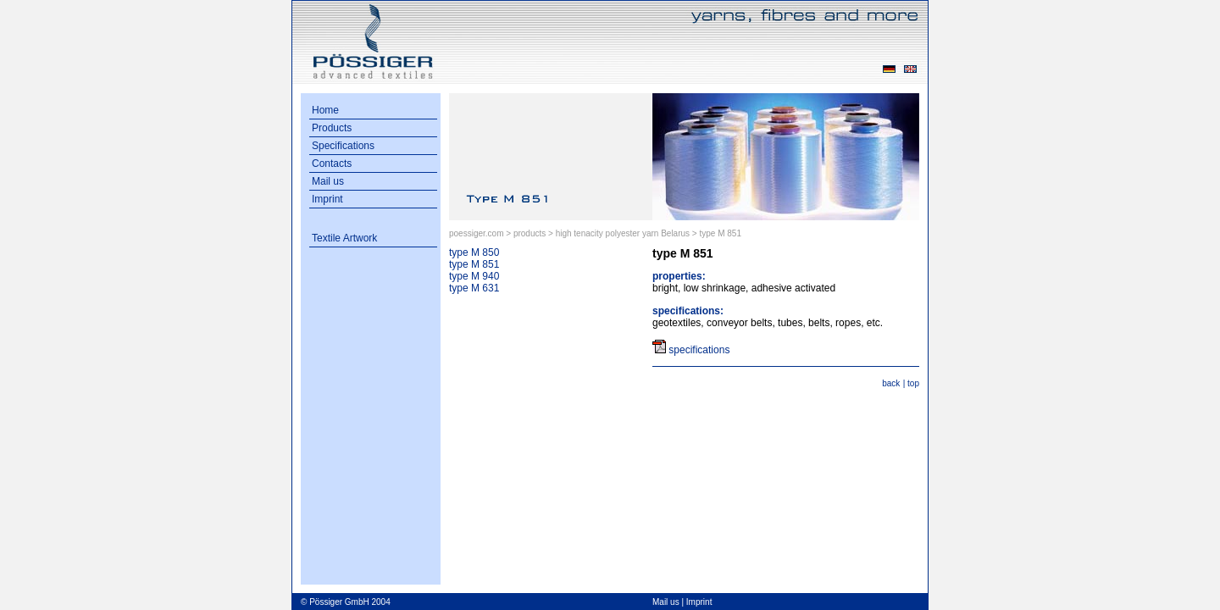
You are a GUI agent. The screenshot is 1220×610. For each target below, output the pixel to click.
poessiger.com (476, 233)
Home (325, 110)
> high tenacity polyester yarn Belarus (620, 233)
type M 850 (474, 252)
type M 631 (474, 288)
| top (911, 383)
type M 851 (474, 264)
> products (526, 233)
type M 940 (474, 276)
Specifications (343, 146)
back (891, 383)
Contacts (332, 163)
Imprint (327, 199)
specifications (698, 350)
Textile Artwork (344, 238)
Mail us (328, 181)
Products (332, 128)
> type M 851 (716, 233)
